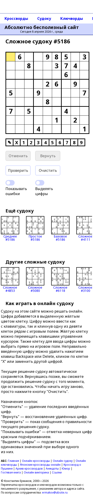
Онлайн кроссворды (36, 461)
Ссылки (57, 472)
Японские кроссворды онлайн (40, 465)
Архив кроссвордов (29, 468)
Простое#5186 (35, 228)
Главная (13, 461)
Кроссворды (16, 18)
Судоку (44, 18)
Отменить (18, 155)
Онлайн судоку (63, 461)
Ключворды (71, 18)
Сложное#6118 (60, 279)
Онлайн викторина (36, 472)
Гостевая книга (11, 472)
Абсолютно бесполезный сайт (42, 27)
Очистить (48, 170)
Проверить (18, 170)
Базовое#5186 (60, 228)
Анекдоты (52, 468)
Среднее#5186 (10, 228)
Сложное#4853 (10, 279)
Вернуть (48, 155)
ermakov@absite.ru (55, 492)
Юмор (66, 468)
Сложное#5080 (35, 279)
